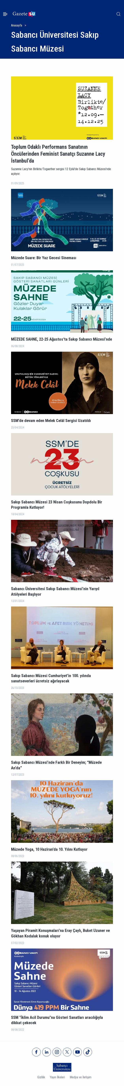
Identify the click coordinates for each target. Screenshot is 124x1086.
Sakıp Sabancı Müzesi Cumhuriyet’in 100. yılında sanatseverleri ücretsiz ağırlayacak (51, 678)
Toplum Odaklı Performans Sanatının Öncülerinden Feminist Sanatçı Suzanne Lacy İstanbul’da (58, 154)
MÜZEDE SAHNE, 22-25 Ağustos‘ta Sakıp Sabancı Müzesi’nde (61, 339)
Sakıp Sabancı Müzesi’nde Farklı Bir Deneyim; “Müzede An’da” (56, 765)
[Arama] (118, 14)
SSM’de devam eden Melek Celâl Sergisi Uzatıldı (51, 420)
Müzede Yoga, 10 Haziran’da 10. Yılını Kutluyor (49, 849)
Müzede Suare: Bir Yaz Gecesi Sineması (43, 257)
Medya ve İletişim (80, 1077)
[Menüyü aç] (5, 14)
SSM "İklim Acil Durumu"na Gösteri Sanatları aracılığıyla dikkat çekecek (57, 1020)
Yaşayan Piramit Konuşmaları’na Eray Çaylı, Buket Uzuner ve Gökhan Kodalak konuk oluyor (60, 933)
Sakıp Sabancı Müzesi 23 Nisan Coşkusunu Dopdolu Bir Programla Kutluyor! (56, 505)
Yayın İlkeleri (57, 1077)
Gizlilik (41, 1077)
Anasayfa (16, 25)
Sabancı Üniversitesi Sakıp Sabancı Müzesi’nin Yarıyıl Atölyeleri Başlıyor (55, 591)
